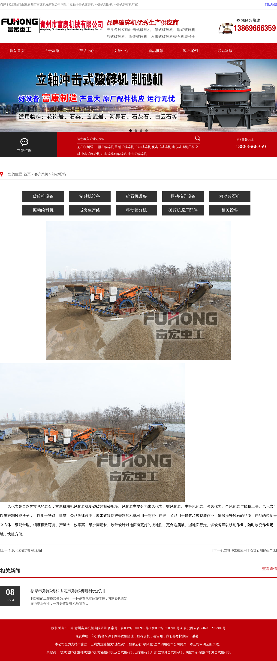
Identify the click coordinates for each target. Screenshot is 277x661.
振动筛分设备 (183, 196)
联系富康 (225, 51)
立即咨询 (24, 145)
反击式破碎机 (161, 147)
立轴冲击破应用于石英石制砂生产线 (250, 550)
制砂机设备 (89, 196)
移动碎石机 (229, 196)
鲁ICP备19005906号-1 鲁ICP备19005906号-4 (152, 628)
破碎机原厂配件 (183, 210)
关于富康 (52, 51)
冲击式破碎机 (137, 154)
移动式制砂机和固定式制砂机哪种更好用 (67, 590)
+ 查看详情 (268, 569)
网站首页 (17, 51)
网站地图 (271, 4)
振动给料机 (43, 210)
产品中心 (86, 51)
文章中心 (121, 51)
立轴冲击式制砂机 (171, 652)
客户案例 (190, 51)
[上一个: (6, 550)
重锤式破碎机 (124, 147)
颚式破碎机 (106, 147)
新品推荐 (155, 51)
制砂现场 (59, 174)
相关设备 (229, 210)
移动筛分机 (136, 210)
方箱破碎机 (143, 147)
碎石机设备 (136, 196)
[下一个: (218, 550)
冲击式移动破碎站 (114, 154)
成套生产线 (89, 210)
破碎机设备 (43, 196)
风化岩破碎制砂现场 (26, 550)
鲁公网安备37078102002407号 (205, 628)
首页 (27, 174)
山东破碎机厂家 (183, 147)
